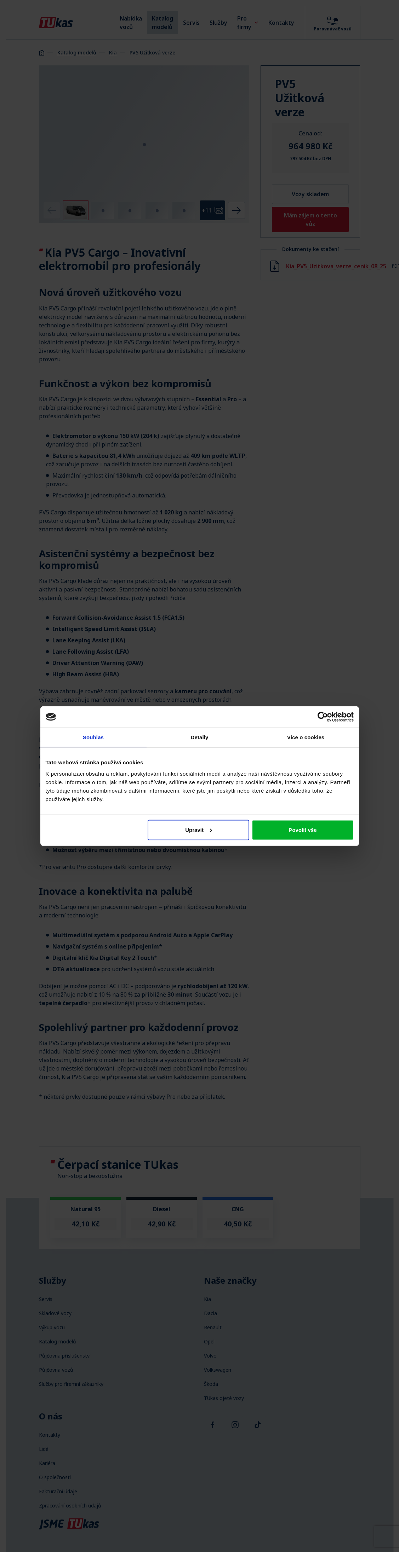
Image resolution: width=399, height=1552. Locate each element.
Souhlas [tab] (93, 737)
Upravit (198, 830)
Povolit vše (303, 830)
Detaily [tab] (200, 737)
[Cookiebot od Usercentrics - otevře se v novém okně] (323, 717)
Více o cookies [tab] (306, 737)
